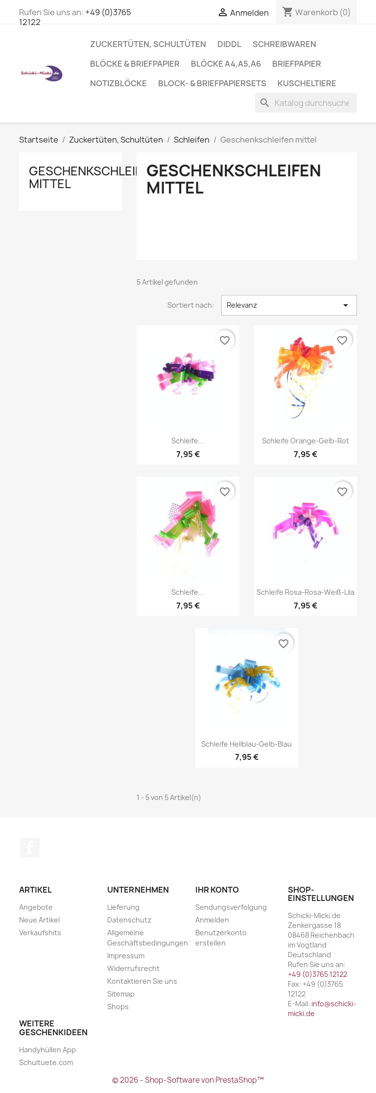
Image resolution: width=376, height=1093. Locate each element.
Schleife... (187, 440)
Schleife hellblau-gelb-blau (246, 744)
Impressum (125, 955)
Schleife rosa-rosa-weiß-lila (305, 592)
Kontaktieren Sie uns (142, 981)
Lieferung (123, 907)
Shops (118, 1006)
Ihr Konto (217, 889)
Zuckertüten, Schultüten (148, 44)
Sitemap (121, 993)
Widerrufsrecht (133, 968)
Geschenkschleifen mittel (93, 177)
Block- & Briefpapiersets (212, 83)
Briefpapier (296, 63)
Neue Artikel (39, 919)
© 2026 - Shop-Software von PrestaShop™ (188, 1080)
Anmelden (212, 919)
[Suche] (306, 103)
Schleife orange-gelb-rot (305, 440)
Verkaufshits (40, 932)
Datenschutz (129, 919)
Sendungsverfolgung (231, 907)
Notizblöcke (118, 83)
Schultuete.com (46, 1062)
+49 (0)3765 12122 (317, 974)
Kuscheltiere (307, 83)
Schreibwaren (284, 44)
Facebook (30, 847)
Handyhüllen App (47, 1049)
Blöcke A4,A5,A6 (226, 63)
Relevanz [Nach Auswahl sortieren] (289, 305)
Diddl (229, 44)
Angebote (36, 907)
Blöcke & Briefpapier (135, 63)
